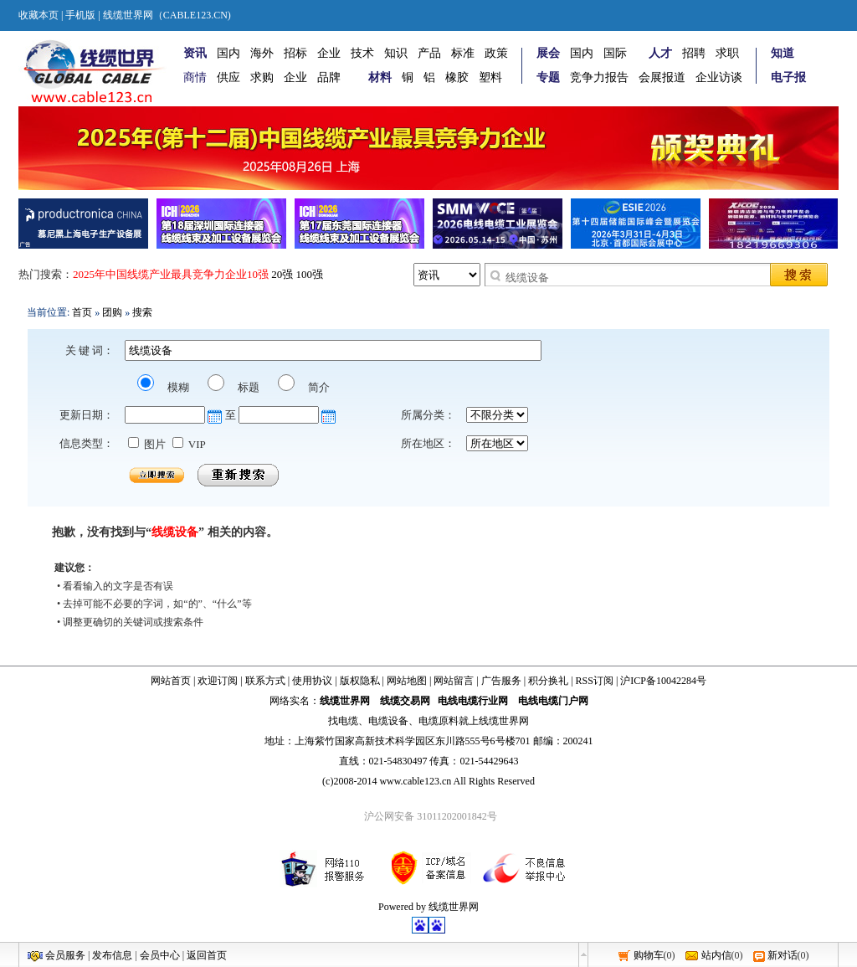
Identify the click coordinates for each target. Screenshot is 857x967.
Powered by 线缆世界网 (428, 907)
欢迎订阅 (218, 681)
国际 (615, 53)
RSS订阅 (594, 681)
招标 (295, 53)
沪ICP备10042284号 (663, 681)
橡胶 (457, 77)
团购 (112, 312)
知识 (396, 53)
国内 (228, 53)
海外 (262, 53)
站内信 (716, 955)
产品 (429, 53)
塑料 (490, 77)
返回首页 (207, 955)
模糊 (177, 387)
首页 (82, 312)
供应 (228, 77)
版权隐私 (360, 681)
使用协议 (312, 681)
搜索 (142, 312)
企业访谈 (718, 77)
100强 (310, 274)
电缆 (348, 721)
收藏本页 (38, 15)
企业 (329, 53)
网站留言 (454, 681)
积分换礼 (548, 681)
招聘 (694, 53)
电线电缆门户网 (553, 701)
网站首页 (171, 681)
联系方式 (265, 681)
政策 (496, 53)
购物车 (649, 955)
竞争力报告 (599, 77)
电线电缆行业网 (473, 701)
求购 (262, 77)
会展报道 (662, 77)
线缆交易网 (405, 701)
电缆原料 (438, 721)
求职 (727, 53)
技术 (362, 53)
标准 (463, 53)
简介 (317, 387)
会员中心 (160, 955)
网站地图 (407, 681)
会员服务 (65, 955)
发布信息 (112, 955)
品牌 (329, 77)
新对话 (782, 955)
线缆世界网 (345, 701)
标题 (247, 387)
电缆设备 (388, 721)
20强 (282, 274)
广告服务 (501, 681)
